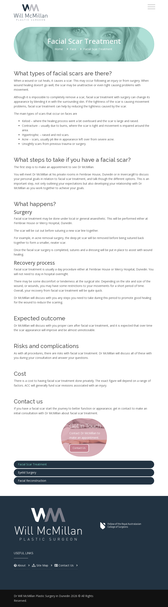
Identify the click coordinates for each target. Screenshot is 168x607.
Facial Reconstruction (32, 481)
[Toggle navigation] (151, 7)
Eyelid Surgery (27, 472)
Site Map (42, 565)
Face (73, 49)
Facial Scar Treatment (32, 464)
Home (59, 49)
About (21, 565)
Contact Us (79, 448)
